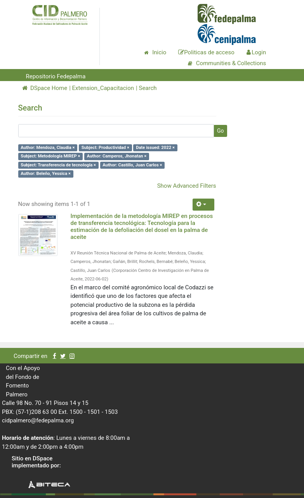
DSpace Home (45, 88)
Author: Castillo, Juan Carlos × (132, 165)
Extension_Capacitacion (103, 88)
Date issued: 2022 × (155, 147)
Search (147, 88)
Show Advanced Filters (186, 185)
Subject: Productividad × (105, 147)
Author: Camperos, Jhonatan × (117, 156)
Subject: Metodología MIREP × (50, 156)
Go (220, 131)
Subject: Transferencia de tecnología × (58, 165)
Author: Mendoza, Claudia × (48, 147)
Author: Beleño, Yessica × (46, 173)
